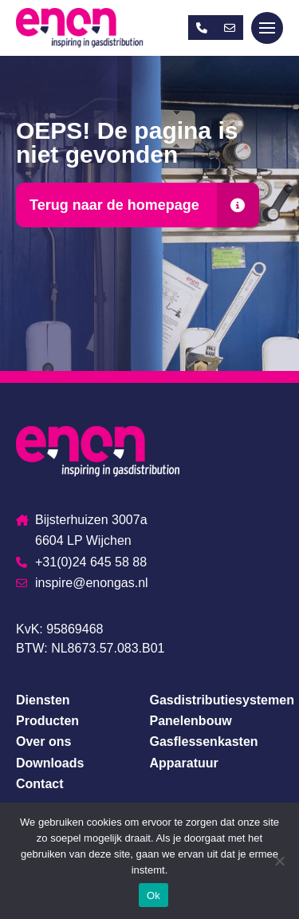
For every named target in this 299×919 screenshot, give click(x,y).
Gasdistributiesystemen (222, 700)
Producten (47, 721)
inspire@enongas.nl (82, 583)
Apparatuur (184, 763)
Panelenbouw (191, 721)
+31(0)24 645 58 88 (81, 562)
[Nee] (279, 861)
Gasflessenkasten (204, 741)
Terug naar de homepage (114, 205)
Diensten (43, 700)
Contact (40, 784)
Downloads (50, 763)
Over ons (43, 741)
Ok (153, 895)
